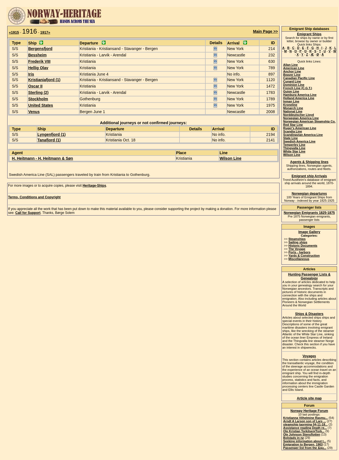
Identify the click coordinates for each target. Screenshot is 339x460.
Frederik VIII (39, 61)
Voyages (309, 356)
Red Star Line (293, 124)
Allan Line (290, 64)
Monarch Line (293, 108)
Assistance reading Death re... (305, 427)
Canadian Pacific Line (299, 78)
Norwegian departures (309, 194)
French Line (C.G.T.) (297, 88)
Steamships (297, 239)
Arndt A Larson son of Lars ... (304, 421)
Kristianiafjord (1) (44, 80)
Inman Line (291, 101)
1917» (45, 32)
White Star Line (294, 151)
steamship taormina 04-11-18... (305, 424)
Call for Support (28, 213)
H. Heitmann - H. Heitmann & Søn (42, 158)
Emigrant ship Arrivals (309, 176)
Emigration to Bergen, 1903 (303, 444)
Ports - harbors (299, 252)
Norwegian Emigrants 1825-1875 (309, 213)
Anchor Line (292, 71)
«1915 (14, 32)
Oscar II (35, 86)
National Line (292, 111)
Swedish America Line (299, 141)
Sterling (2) (38, 92)
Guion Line (291, 91)
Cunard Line (292, 81)
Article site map (309, 398)
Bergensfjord (40, 48)
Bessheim (37, 55)
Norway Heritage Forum (309, 411)
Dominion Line (293, 84)
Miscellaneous (298, 259)
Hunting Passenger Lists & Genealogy (309, 276)
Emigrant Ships (309, 34)
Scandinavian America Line (303, 134)
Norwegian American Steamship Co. (309, 121)
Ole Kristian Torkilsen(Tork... (304, 431)
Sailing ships (297, 242)
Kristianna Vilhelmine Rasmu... (305, 417)
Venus (33, 111)
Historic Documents (302, 245)
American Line (293, 68)
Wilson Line (230, 158)
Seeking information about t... (304, 441)
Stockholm (38, 99)
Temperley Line (294, 144)
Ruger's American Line (299, 128)
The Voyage (296, 249)
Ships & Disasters (309, 314)
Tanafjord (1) (49, 140)
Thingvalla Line (294, 148)
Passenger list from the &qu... (304, 447)
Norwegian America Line (301, 118)
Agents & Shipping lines (309, 162)
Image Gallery (309, 232)
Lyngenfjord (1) (52, 134)
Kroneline (290, 104)
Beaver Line (291, 74)
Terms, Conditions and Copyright (34, 197)
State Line (290, 138)
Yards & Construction (304, 255)
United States (40, 105)
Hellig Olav (38, 68)
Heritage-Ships (94, 186)
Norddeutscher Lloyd (298, 114)
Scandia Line (292, 131)
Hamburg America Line (299, 94)
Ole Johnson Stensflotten (301, 434)
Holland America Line (298, 98)
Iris (31, 74)
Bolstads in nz (293, 437)
